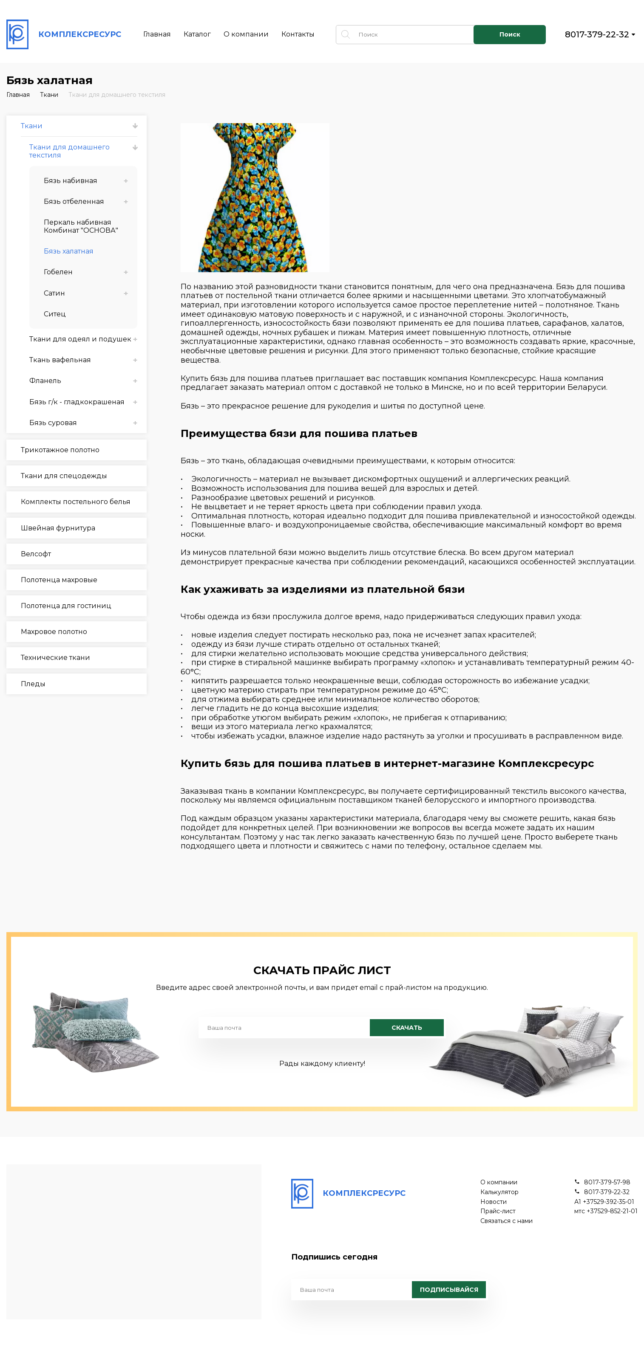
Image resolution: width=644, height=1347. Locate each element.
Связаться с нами (506, 1221)
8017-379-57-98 (607, 1182)
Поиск (509, 34)
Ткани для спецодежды (64, 476)
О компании (246, 34)
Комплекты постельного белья (76, 502)
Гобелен (58, 272)
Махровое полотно (54, 632)
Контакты (298, 34)
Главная (157, 34)
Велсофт (36, 554)
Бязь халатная (69, 251)
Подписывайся (449, 1289)
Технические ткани (55, 658)
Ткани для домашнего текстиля (116, 95)
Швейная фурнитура (58, 528)
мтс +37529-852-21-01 (606, 1211)
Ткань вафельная (60, 360)
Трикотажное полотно (60, 450)
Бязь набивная (70, 181)
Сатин (54, 293)
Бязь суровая (53, 423)
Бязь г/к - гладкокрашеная (77, 402)
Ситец (55, 314)
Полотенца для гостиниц (66, 606)
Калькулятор (499, 1192)
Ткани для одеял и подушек (80, 339)
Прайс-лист (498, 1211)
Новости (493, 1202)
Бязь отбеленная (74, 201)
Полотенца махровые (59, 580)
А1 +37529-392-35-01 (604, 1202)
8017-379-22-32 (597, 34)
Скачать (407, 1027)
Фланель (45, 381)
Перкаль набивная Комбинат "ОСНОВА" (81, 226)
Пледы (33, 684)
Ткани (49, 95)
